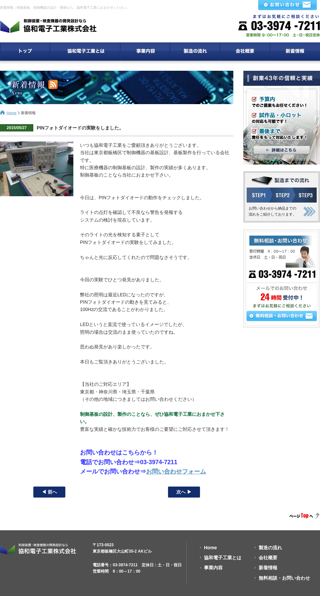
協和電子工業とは (222, 557)
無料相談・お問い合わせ (284, 578)
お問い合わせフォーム (176, 471)
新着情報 (268, 567)
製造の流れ (270, 547)
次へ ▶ (184, 492)
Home (11, 113)
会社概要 (268, 557)
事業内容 (213, 567)
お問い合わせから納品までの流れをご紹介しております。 (272, 211)
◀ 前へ (49, 492)
